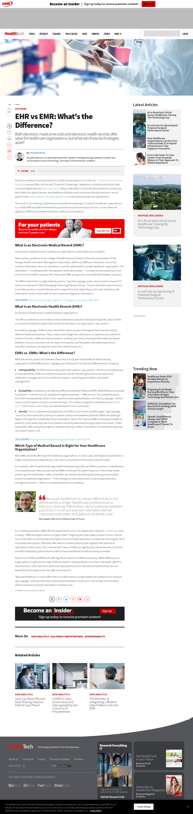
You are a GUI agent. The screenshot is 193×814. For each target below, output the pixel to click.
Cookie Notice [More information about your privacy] (95, 810)
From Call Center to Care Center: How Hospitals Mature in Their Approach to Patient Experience (162, 159)
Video (84, 34)
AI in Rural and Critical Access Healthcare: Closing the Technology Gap (161, 115)
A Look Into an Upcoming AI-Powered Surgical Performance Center (162, 128)
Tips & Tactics (71, 34)
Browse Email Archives (143, 764)
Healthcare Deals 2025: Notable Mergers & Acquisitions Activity (159, 379)
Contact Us (28, 759)
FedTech (44, 785)
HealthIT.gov (112, 531)
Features (56, 34)
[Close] (187, 806)
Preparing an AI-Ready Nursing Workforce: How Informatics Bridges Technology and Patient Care (163, 393)
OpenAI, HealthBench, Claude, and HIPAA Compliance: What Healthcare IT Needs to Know (160, 421)
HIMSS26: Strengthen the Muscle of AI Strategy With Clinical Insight (161, 406)
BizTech (15, 785)
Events (107, 34)
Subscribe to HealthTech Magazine (150, 789)
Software (17, 104)
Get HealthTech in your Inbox (146, 758)
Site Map (78, 759)
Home (10, 104)
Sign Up (147, 4)
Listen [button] (24, 171)
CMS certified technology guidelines (48, 196)
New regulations (51, 188)
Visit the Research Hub (112, 797)
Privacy (41, 759)
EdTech (29, 785)
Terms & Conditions (60, 759)
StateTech (62, 785)
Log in (185, 33)
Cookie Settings (143, 806)
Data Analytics (40, 636)
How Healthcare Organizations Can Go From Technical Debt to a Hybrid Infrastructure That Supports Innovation (162, 143)
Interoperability (95, 636)
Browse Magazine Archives (145, 795)
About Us (13, 759)
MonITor (95, 34)
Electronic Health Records (67, 636)
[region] (96, 807)
